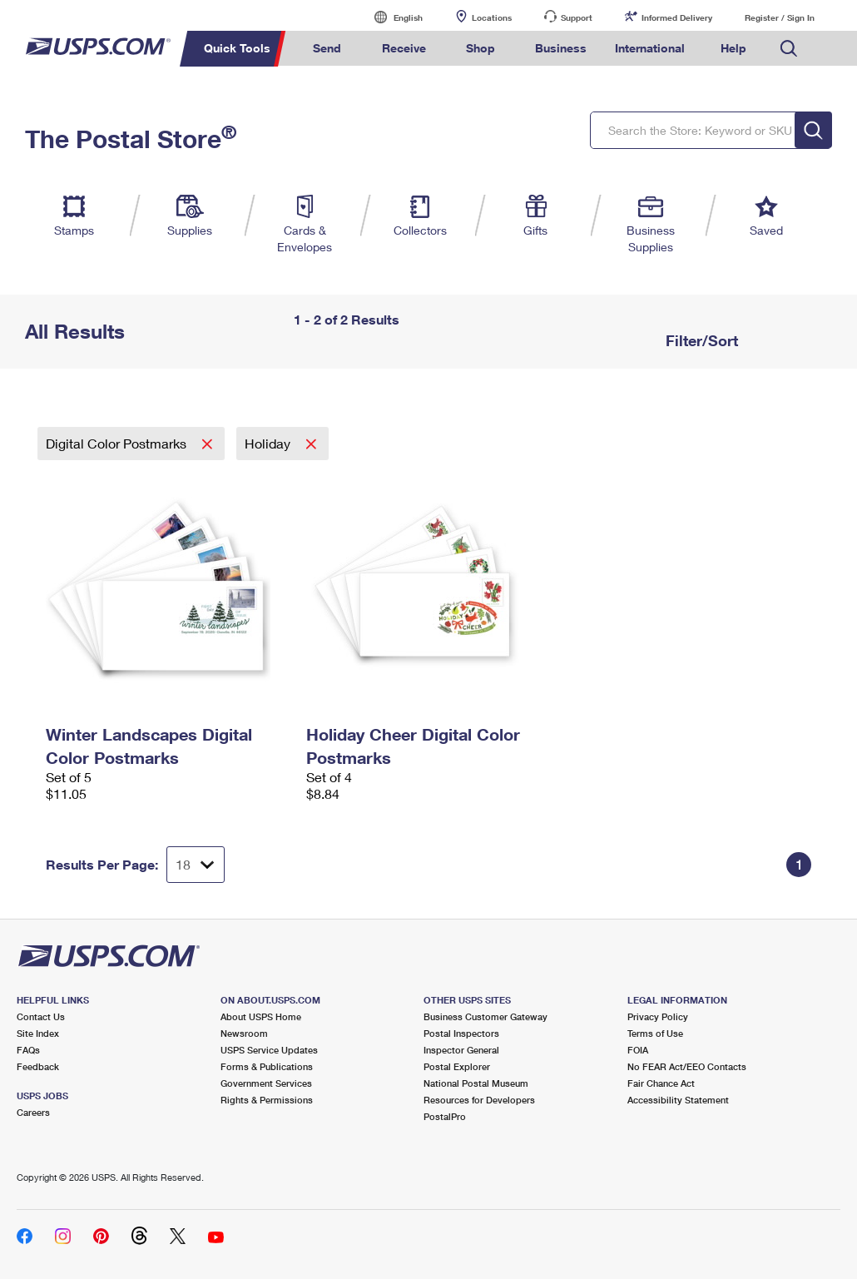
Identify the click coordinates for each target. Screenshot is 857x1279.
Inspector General (461, 1049)
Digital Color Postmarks (118, 443)
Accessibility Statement (678, 1099)
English (391, 17)
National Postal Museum (476, 1083)
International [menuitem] (650, 48)
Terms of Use (655, 1033)
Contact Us (41, 1016)
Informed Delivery (677, 17)
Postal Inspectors (461, 1033)
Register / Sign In (780, 17)
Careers (33, 1112)
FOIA (637, 1049)
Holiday (269, 443)
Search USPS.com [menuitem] (789, 49)
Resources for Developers (479, 1099)
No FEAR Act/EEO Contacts (686, 1066)
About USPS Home (260, 1016)
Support (576, 17)
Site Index (38, 1033)
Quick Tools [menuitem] (237, 48)
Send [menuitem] (327, 48)
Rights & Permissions (266, 1099)
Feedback (38, 1066)
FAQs (28, 1049)
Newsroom (244, 1033)
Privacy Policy (657, 1016)
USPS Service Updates (269, 1049)
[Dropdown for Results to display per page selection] (195, 864)
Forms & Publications (266, 1066)
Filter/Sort (699, 340)
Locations (492, 17)
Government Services (266, 1083)
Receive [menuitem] (404, 48)
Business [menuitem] (561, 48)
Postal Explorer (457, 1066)
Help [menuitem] (733, 48)
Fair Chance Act (661, 1083)
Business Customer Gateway (485, 1016)
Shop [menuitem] (480, 48)
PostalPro (445, 1116)
